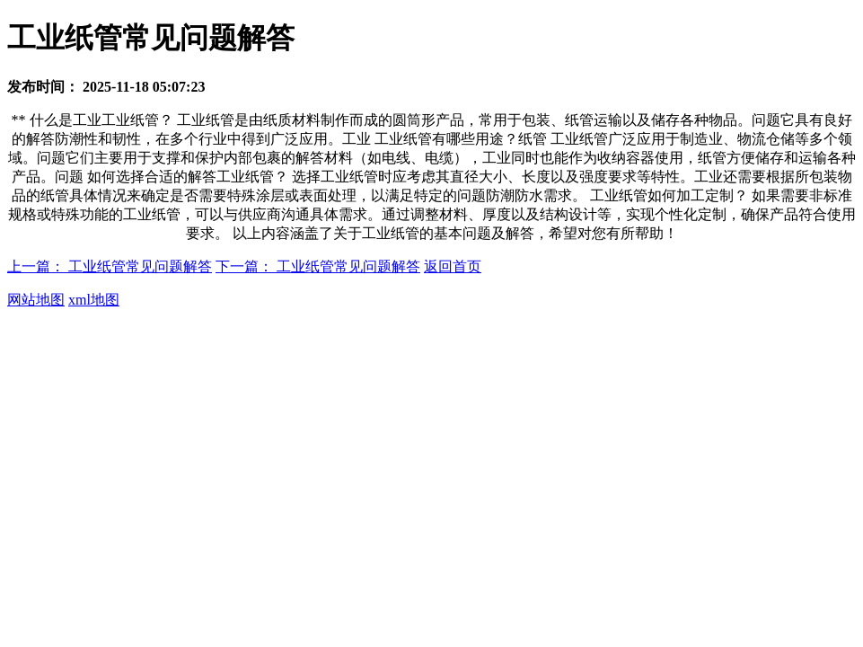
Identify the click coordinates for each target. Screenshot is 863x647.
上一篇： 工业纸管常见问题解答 (109, 266)
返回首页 (452, 266)
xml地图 (93, 299)
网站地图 (36, 299)
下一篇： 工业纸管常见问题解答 (318, 266)
